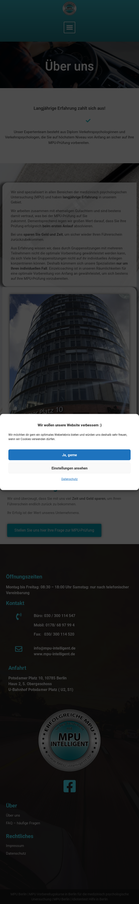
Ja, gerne (69, 460)
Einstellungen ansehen (69, 473)
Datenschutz (69, 484)
